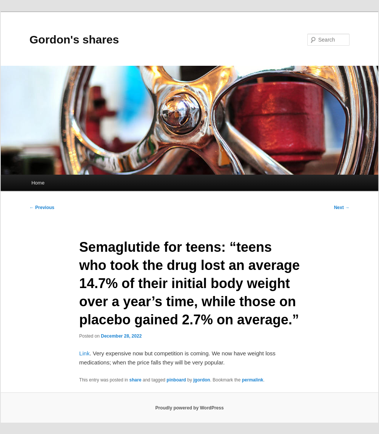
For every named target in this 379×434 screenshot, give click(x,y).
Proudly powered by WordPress (189, 408)
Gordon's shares (74, 39)
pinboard (176, 380)
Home (38, 183)
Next (342, 207)
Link (84, 353)
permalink (252, 380)
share (135, 380)
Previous (41, 207)
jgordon (201, 380)
